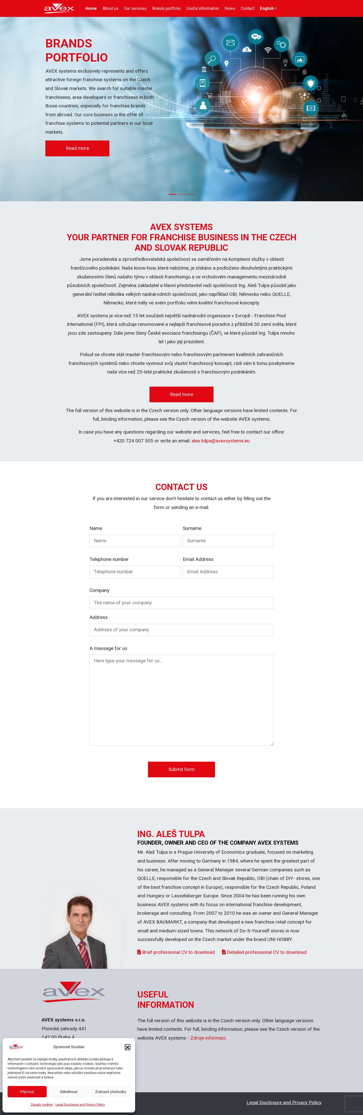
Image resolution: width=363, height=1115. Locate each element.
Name (95, 528)
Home (91, 8)
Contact (247, 8)
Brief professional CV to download (176, 952)
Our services (135, 8)
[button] (127, 1046)
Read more (181, 394)
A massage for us (108, 648)
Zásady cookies (42, 1104)
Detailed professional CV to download (264, 952)
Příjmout (27, 1092)
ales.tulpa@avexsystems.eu (221, 441)
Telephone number (109, 559)
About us (110, 8)
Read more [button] (77, 148)
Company (99, 590)
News (230, 8)
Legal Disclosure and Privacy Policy (80, 1104)
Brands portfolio (166, 8)
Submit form (181, 769)
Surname (192, 528)
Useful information (202, 8)
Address (98, 617)
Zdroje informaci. (208, 1038)
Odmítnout (68, 1092)
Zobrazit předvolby (110, 1092)
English (267, 8)
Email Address (198, 559)
